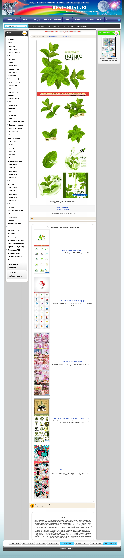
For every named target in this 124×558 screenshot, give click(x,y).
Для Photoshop (14, 138)
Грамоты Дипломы (15, 237)
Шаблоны (67, 20)
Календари (37, 20)
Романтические (14, 52)
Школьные (13, 66)
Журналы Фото (14, 253)
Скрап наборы (13, 230)
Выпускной (13, 197)
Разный (12, 220)
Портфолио (26, 20)
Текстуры (12, 141)
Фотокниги (47, 20)
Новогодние (13, 72)
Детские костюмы (15, 128)
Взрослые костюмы (16, 125)
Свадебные (13, 49)
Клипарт (100, 20)
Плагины (12, 151)
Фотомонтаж (13, 227)
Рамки (17, 20)
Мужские (12, 56)
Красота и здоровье (56, 26)
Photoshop (78, 20)
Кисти (11, 145)
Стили (11, 148)
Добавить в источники (112, 19)
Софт (10, 260)
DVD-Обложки (89, 20)
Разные (12, 207)
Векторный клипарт (43, 26)
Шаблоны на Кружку (16, 243)
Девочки (12, 118)
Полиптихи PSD (14, 250)
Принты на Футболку (16, 247)
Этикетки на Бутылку (16, 240)
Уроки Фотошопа (14, 224)
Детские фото (14, 85)
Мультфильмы (14, 214)
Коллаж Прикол (14, 131)
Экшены (12, 158)
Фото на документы (16, 135)
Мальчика (12, 115)
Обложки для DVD (15, 161)
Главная (9, 20)
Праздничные (14, 69)
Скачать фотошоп (15, 256)
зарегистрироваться (53, 506)
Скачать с (63, 207)
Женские (12, 59)
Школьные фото (15, 89)
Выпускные (13, 105)
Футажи (11, 184)
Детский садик (14, 99)
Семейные (13, 62)
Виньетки (57, 20)
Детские (12, 46)
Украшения (13, 217)
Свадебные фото (15, 79)
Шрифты (12, 154)
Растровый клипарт (15, 210)
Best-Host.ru (33, 26)
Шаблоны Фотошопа (16, 122)
